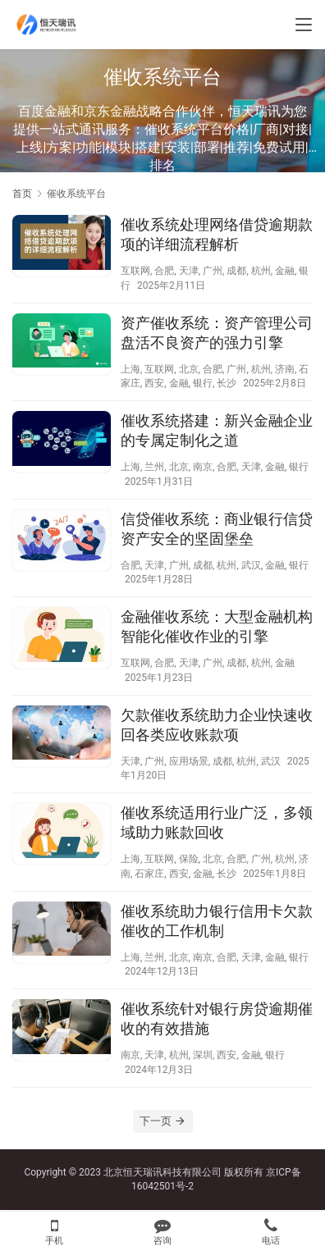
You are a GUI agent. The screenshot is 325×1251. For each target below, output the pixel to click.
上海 (130, 369)
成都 (236, 270)
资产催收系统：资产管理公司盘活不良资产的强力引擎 (217, 332)
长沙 (226, 383)
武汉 (251, 565)
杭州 (261, 270)
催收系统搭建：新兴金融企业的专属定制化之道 (217, 430)
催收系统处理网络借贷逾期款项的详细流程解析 (217, 234)
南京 (203, 467)
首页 (22, 193)
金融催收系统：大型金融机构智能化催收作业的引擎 (217, 626)
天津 (189, 270)
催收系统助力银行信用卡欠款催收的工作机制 (217, 920)
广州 (212, 270)
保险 (189, 859)
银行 (203, 383)
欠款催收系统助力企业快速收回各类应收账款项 (217, 724)
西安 (154, 383)
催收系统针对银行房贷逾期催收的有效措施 (217, 1018)
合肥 (164, 270)
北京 (189, 369)
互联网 (135, 270)
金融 (285, 270)
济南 (285, 369)
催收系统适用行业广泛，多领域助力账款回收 (217, 822)
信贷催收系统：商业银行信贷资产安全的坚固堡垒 (217, 528)
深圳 (203, 1055)
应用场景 (188, 761)
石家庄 (149, 873)
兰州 (154, 467)
